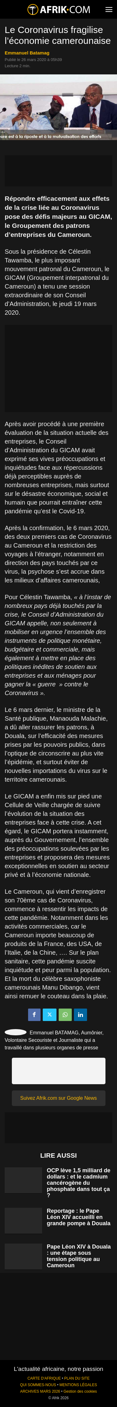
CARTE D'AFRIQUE (44, 1378)
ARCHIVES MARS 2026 (40, 1391)
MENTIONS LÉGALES (78, 1385)
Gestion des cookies (80, 1391)
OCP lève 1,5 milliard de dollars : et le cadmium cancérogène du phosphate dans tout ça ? (78, 1182)
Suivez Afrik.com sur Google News (58, 1098)
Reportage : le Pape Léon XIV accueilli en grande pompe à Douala (78, 1217)
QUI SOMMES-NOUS (38, 1385)
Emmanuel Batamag (27, 52)
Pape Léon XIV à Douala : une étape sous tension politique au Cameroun (79, 1256)
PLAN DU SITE (77, 1378)
